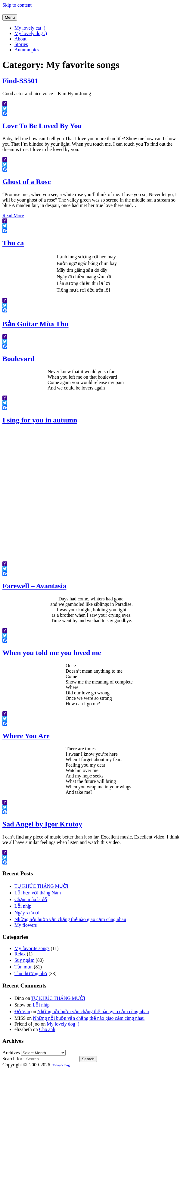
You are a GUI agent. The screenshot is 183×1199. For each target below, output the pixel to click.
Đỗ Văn (22, 1011)
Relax (20, 953)
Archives (11, 1052)
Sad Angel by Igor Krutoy (42, 824)
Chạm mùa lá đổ (30, 899)
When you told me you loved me (51, 653)
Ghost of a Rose (26, 182)
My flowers (25, 925)
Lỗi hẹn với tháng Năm (37, 892)
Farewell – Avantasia (34, 586)
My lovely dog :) (30, 33)
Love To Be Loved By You (42, 126)
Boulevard (18, 359)
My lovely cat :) (29, 28)
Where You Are (26, 736)
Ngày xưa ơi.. (28, 912)
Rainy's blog (61, 1065)
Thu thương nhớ (30, 973)
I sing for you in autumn (39, 420)
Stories (21, 44)
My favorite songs (31, 948)
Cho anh (47, 1029)
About (20, 38)
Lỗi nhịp (22, 906)
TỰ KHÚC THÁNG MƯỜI (41, 886)
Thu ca (13, 243)
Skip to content (17, 5)
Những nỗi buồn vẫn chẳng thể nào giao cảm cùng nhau (70, 919)
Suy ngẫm (24, 960)
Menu (10, 17)
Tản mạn (23, 966)
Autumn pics (26, 49)
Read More (13, 215)
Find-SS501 (20, 81)
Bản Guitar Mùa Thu (35, 324)
